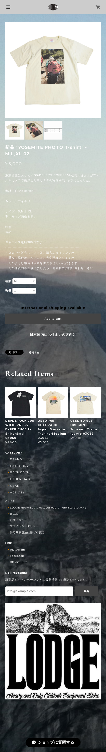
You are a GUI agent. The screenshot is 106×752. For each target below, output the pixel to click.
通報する (34, 352)
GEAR (15, 485)
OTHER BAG (20, 479)
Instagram (17, 549)
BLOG (14, 513)
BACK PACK (19, 472)
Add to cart (53, 318)
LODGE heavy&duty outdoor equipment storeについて (48, 507)
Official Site (18, 562)
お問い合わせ (18, 520)
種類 (8, 281)
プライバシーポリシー (24, 526)
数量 (8, 290)
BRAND (16, 459)
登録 (86, 591)
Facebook (17, 555)
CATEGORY (19, 466)
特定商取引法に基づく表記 (27, 532)
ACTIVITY (17, 492)
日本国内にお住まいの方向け (53, 334)
